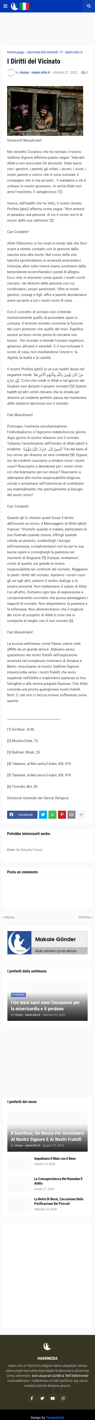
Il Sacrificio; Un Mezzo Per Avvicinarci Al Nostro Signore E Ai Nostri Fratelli (47, 1136)
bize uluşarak (41, 1376)
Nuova (9, 917)
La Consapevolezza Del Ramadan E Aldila (58, 1181)
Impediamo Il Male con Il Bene (55, 1158)
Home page (15, 52)
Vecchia (84, 917)
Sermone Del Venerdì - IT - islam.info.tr (55, 52)
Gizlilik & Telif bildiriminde (70, 1376)
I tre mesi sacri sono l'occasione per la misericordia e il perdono (45, 1006)
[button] (5, 6)
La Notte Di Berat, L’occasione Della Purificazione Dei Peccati (58, 1201)
